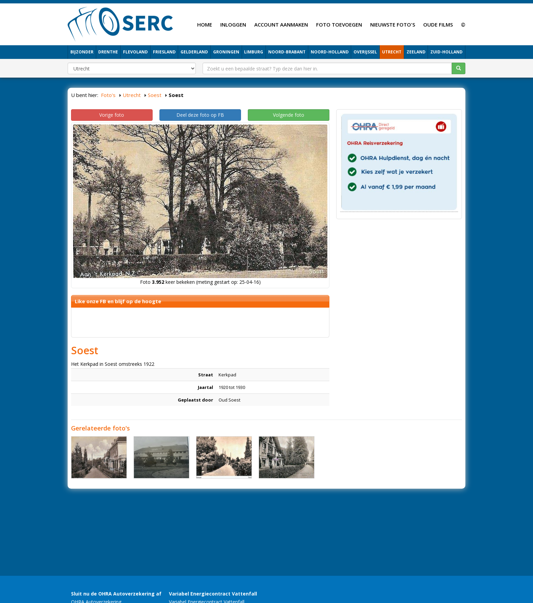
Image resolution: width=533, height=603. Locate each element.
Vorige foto (111, 115)
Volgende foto (288, 115)
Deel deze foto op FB (200, 115)
